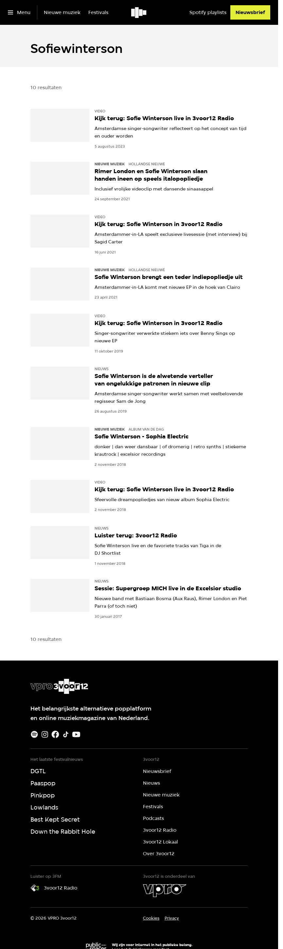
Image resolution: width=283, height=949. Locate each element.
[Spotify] (34, 734)
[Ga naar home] (139, 12)
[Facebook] (55, 734)
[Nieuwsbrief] (250, 12)
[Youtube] (76, 734)
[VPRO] (164, 890)
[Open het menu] (19, 12)
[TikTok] (66, 734)
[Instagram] (45, 734)
